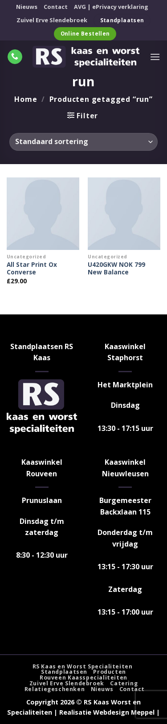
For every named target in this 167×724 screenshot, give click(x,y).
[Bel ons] (15, 56)
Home (25, 99)
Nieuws (26, 7)
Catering (124, 683)
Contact (56, 7)
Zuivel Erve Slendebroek (51, 20)
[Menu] (155, 57)
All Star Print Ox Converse (32, 268)
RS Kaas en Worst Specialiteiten (83, 666)
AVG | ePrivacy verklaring (111, 7)
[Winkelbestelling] (83, 142)
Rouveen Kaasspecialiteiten (83, 677)
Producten (109, 672)
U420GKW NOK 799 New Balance (116, 268)
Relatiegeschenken (54, 689)
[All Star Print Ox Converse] (43, 213)
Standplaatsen (64, 672)
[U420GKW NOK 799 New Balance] (124, 213)
